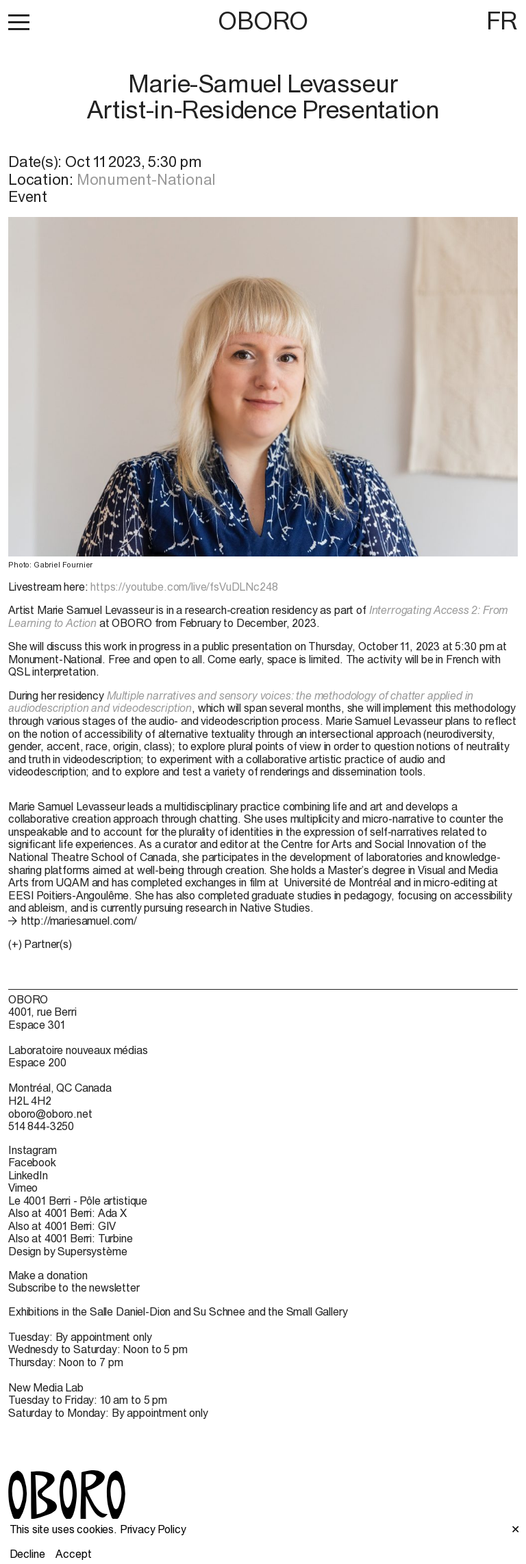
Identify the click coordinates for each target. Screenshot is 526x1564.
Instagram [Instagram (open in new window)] (32, 1150)
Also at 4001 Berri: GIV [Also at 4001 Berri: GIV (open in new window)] (62, 1226)
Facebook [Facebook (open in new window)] (32, 1162)
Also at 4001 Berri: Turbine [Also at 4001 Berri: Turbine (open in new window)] (70, 1238)
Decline (27, 1554)
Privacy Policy (153, 1529)
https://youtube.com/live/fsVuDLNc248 (183, 586)
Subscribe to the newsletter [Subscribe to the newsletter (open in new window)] (74, 1287)
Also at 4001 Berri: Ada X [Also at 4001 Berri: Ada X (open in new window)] (67, 1213)
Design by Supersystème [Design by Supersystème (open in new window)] (67, 1251)
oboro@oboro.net (50, 1113)
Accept (73, 1554)
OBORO (263, 21)
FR (502, 20)
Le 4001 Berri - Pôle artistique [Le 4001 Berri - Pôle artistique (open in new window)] (77, 1200)
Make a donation (48, 1275)
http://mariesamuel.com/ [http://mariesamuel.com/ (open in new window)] (79, 920)
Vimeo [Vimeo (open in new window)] (23, 1187)
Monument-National (146, 179)
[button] (18, 22)
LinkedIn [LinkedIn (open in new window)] (28, 1175)
